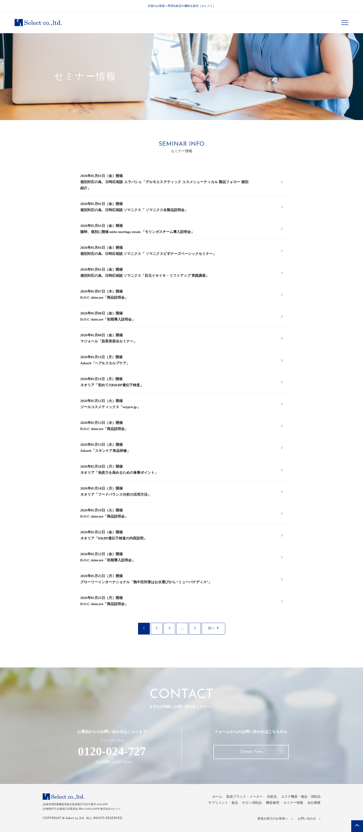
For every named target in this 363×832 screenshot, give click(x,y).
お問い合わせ (307, 819)
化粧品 (268, 798)
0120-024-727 (111, 752)
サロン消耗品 (247, 804)
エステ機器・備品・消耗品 (299, 798)
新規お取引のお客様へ (273, 819)
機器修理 (270, 804)
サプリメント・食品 (217, 804)
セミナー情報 (291, 804)
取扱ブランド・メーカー (239, 798)
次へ (213, 629)
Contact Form (251, 753)
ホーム (210, 798)
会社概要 (313, 804)
